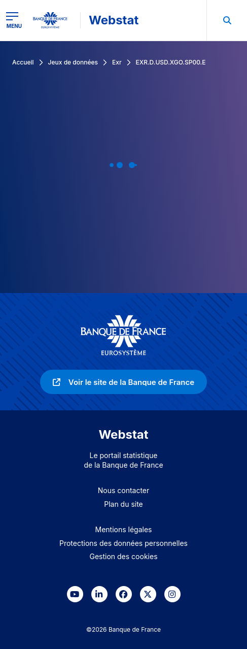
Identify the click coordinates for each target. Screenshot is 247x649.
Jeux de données (73, 62)
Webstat (113, 20)
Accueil (23, 62)
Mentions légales (123, 529)
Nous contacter (124, 490)
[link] (123, 382)
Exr (117, 62)
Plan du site (123, 504)
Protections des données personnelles (123, 543)
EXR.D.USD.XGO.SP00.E (171, 62)
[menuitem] (226, 20)
